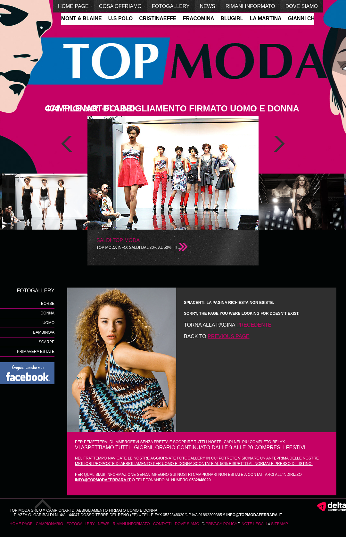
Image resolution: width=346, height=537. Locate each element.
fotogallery (171, 6)
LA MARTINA (266, 18)
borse (47, 303)
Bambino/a (43, 332)
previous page (228, 336)
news (207, 6)
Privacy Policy (221, 524)
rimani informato (250, 6)
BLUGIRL (232, 18)
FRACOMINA (199, 18)
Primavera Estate (35, 351)
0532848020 (174, 515)
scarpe (46, 342)
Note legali (254, 524)
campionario (49, 524)
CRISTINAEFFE (158, 18)
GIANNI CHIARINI (310, 18)
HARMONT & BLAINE (77, 18)
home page (73, 6)
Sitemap (279, 524)
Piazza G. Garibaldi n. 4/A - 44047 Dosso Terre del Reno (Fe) (75, 515)
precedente (253, 325)
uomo (48, 323)
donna (47, 313)
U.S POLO (121, 18)
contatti (162, 524)
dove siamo (301, 6)
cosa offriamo (120, 6)
